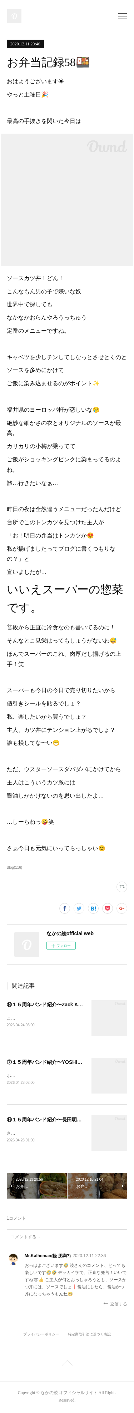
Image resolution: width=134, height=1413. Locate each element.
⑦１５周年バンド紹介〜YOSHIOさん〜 (51, 1062)
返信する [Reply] (115, 1305)
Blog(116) (14, 867)
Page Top (67, 1365)
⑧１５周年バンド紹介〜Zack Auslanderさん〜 (60, 1004)
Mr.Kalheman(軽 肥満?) (48, 1257)
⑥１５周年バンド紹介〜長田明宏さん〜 (52, 1120)
